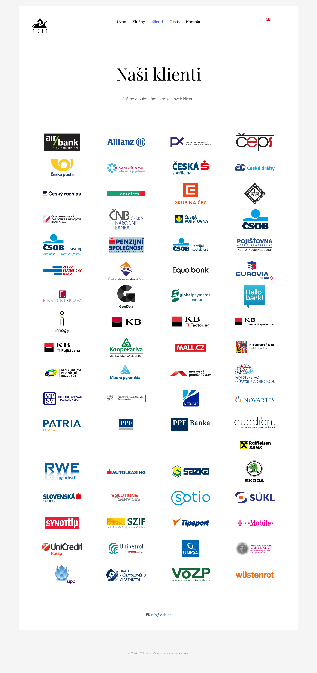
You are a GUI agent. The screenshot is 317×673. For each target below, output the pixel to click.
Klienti (157, 22)
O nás (174, 22)
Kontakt (193, 22)
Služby (139, 22)
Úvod (121, 22)
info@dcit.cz (160, 615)
